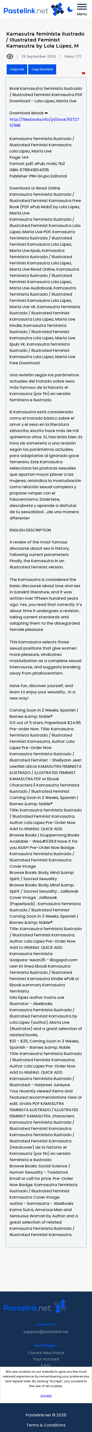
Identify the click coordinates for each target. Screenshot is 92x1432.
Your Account (46, 1359)
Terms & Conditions (46, 1425)
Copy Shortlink (42, 69)
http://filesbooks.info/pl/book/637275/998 (44, 122)
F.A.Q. (46, 1365)
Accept (46, 1395)
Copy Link (17, 69)
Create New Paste (46, 1353)
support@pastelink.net (46, 1332)
